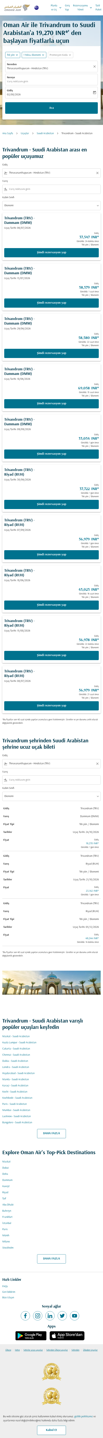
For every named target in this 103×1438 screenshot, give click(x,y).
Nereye (11, 77)
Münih (5, 1235)
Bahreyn (6, 1211)
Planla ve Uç (57, 8)
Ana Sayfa (7, 133)
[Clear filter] (97, 173)
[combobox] (51, 173)
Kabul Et (51, 1430)
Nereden (12, 64)
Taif (4, 1198)
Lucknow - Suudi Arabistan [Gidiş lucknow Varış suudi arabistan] (16, 1116)
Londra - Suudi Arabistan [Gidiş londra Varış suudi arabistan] (15, 1067)
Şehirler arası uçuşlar (33, 1350)
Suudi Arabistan (45, 133)
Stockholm (7, 1247)
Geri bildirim (8, 1292)
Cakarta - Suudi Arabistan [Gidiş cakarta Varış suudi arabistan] (16, 1048)
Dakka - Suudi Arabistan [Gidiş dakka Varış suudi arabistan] (15, 1061)
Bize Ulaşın (8, 1297)
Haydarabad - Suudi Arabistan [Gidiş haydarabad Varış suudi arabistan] (18, 1073)
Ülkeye (8, 1350)
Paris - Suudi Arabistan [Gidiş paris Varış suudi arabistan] (14, 1104)
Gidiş (10, 90)
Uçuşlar (25, 133)
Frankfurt (7, 1217)
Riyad (5, 1192)
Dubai (5, 1167)
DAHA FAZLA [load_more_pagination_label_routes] (51, 1133)
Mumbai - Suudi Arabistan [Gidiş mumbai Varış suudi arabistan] (16, 1110)
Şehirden (75, 1350)
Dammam (7, 1180)
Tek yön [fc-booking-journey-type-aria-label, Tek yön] (11, 55)
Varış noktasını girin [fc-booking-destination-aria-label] (17, 81)
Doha (5, 1174)
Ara (51, 108)
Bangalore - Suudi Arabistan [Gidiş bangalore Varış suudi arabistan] (17, 1122)
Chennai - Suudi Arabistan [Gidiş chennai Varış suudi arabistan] (16, 1054)
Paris (5, 1229)
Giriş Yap (67, 7)
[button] (34, 55)
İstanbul (6, 1223)
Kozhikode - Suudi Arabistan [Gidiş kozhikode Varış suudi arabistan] (17, 1098)
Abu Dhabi (7, 1204)
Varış (5, 181)
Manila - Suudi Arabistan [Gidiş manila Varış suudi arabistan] (15, 1079)
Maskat (6, 1161)
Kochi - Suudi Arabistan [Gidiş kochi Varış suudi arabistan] (14, 1091)
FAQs (5, 1286)
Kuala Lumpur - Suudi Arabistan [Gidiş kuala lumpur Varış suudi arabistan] (19, 1042)
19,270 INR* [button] (52, 33)
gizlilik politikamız (83, 1416)
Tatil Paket (98, 7)
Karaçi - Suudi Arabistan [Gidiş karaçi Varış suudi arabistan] (15, 1085)
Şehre (17, 1350)
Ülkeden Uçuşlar (90, 1350)
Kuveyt (6, 1186)
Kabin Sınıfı (8, 197)
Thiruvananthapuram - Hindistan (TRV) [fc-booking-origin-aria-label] (27, 68)
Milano (6, 1241)
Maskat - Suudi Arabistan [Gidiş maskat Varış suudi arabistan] (16, 1036)
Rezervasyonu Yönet (83, 8)
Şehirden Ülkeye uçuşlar (57, 1350)
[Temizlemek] (95, 66)
